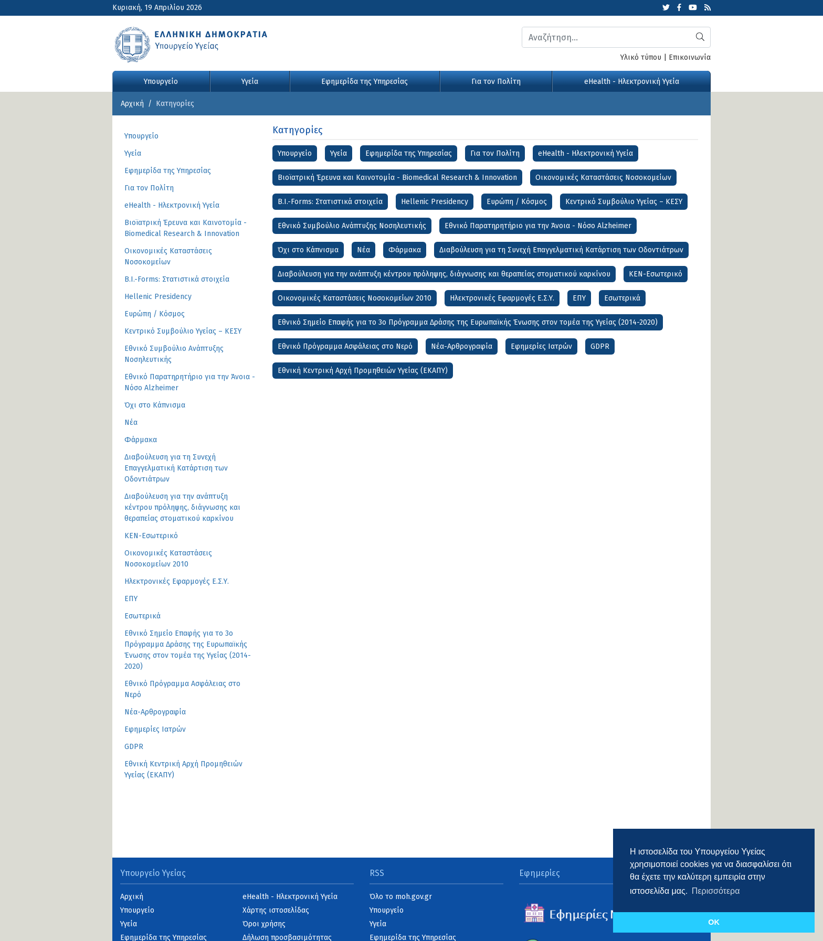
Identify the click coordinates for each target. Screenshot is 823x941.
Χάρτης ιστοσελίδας (275, 910)
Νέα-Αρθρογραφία (461, 346)
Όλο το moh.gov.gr (401, 896)
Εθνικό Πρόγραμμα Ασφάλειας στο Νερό (345, 346)
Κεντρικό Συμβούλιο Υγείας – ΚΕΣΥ (623, 201)
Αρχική (132, 103)
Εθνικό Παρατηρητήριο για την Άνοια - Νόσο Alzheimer (538, 225)
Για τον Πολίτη (496, 81)
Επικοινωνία (690, 57)
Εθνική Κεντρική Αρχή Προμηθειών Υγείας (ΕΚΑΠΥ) (363, 370)
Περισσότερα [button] (716, 890)
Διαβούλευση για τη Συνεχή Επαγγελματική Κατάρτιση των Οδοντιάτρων (561, 249)
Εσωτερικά (622, 298)
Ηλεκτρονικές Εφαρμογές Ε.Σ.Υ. (502, 298)
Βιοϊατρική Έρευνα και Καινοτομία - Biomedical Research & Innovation (397, 177)
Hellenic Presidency (434, 201)
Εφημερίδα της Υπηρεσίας (364, 81)
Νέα (363, 249)
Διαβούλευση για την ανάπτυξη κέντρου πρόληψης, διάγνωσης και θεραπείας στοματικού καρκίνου (444, 274)
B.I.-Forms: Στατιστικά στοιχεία (330, 201)
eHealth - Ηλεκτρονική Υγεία (631, 81)
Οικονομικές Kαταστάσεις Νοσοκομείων (603, 177)
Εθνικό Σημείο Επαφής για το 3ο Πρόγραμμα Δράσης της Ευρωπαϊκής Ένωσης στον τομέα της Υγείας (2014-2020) (468, 322)
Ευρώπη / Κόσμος (517, 201)
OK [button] (714, 922)
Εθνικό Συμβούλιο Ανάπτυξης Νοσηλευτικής (352, 225)
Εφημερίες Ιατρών (541, 346)
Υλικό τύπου (640, 57)
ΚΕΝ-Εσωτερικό (655, 274)
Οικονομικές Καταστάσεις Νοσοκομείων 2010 (354, 298)
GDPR (599, 346)
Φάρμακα (404, 249)
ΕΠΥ (579, 298)
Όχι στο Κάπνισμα (308, 249)
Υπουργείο (161, 81)
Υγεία (249, 81)
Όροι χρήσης (264, 923)
